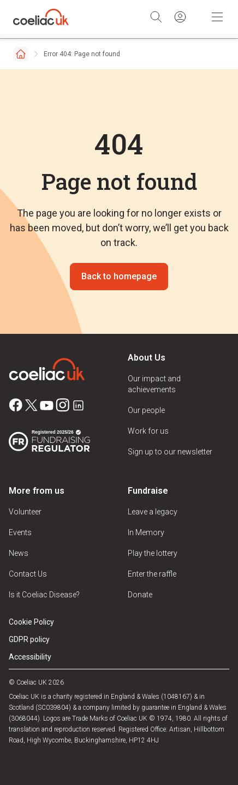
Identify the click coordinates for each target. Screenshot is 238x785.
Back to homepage (119, 276)
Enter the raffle (152, 574)
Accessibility (30, 656)
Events (20, 532)
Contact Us (28, 574)
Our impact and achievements (154, 384)
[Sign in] (180, 17)
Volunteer (25, 511)
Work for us (148, 431)
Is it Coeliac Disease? (44, 594)
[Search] (156, 17)
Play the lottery (152, 553)
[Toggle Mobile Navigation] (217, 17)
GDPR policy (29, 639)
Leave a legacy (152, 511)
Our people (146, 410)
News (18, 553)
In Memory (146, 532)
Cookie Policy (31, 622)
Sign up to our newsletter (170, 451)
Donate (140, 594)
